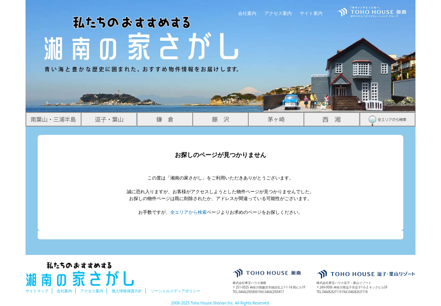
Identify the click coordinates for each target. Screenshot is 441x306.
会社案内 (247, 13)
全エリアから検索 (188, 212)
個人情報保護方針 (127, 290)
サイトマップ (37, 290)
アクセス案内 (278, 13)
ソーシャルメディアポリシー (175, 290)
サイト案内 (311, 13)
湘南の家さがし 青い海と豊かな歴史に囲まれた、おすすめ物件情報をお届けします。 (142, 36)
